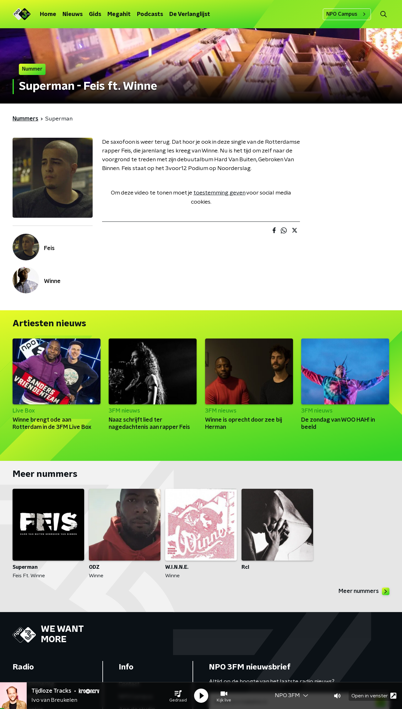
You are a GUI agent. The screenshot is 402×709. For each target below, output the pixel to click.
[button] (178, 696)
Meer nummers (364, 591)
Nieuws (72, 14)
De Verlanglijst (189, 14)
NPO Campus (346, 14)
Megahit (119, 14)
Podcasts (150, 14)
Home (48, 14)
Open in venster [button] (373, 696)
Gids (95, 14)
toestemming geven (219, 193)
